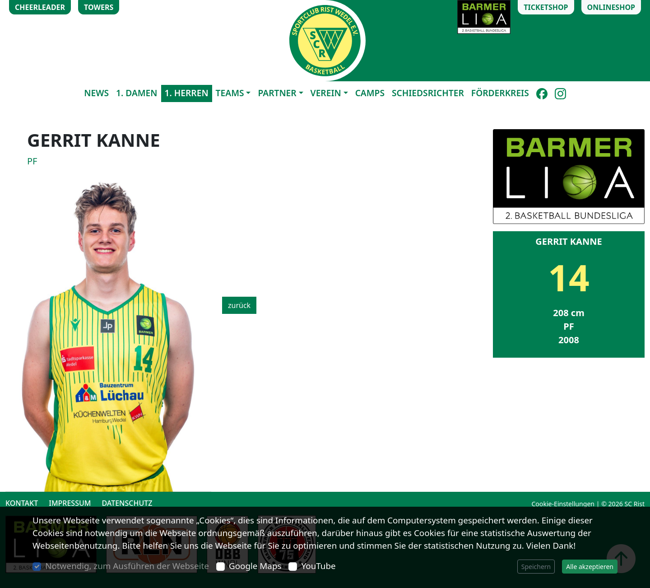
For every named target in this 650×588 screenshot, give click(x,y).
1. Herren (187, 93)
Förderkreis (500, 93)
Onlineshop (611, 7)
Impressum (70, 503)
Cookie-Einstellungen (562, 503)
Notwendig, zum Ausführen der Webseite (127, 566)
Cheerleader (40, 7)
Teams (230, 93)
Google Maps (255, 566)
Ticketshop (546, 7)
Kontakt (21, 503)
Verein (326, 93)
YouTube (319, 566)
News (96, 93)
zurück (239, 305)
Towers (98, 7)
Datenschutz (127, 503)
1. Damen (137, 93)
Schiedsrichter (428, 93)
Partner (277, 93)
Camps (370, 93)
